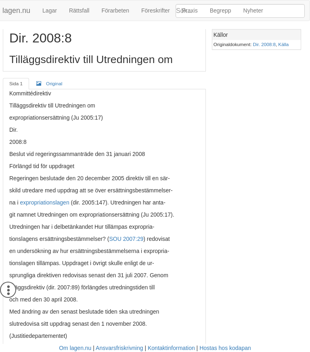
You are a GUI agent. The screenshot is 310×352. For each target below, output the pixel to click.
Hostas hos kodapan (225, 348)
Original (49, 83)
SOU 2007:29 (126, 239)
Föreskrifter (155, 10)
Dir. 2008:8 (264, 44)
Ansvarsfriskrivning (119, 348)
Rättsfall (79, 10)
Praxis (190, 10)
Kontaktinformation (171, 348)
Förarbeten (115, 10)
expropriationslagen (44, 202)
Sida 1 (16, 83)
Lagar (49, 10)
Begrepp (220, 10)
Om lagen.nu (75, 348)
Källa (283, 44)
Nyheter (253, 10)
